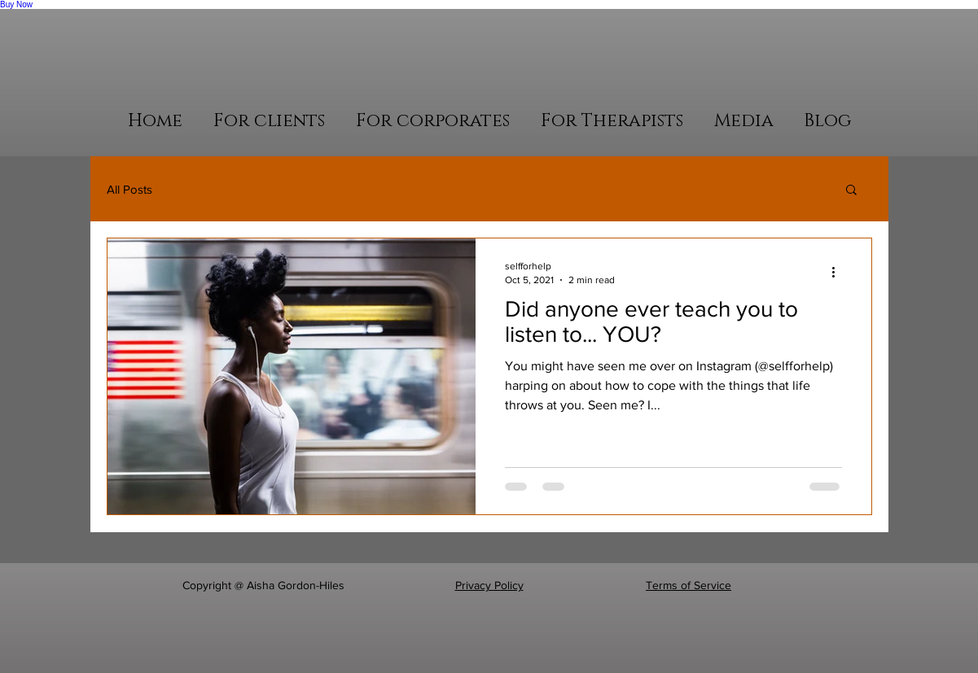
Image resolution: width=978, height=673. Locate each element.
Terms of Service (688, 585)
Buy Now (16, 4)
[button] (269, 120)
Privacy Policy (489, 585)
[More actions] (839, 272)
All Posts (129, 189)
